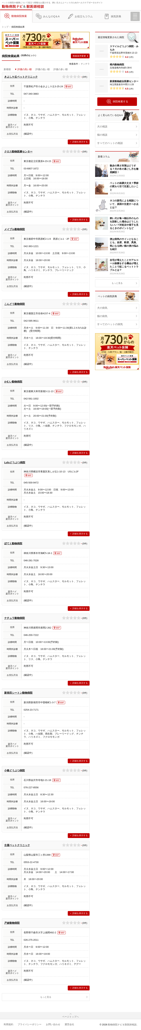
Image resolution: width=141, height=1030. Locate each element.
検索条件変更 (79, 56)
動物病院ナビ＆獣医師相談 (122, 1024)
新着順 (7, 69)
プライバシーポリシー (29, 1024)
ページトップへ (70, 1016)
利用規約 (8, 1024)
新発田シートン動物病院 (18, 692)
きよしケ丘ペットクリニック (21, 76)
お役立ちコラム (84, 16)
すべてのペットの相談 (110, 143)
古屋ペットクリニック (17, 845)
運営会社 (69, 1024)
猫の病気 (102, 316)
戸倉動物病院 (12, 922)
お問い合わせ (53, 1024)
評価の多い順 (60, 69)
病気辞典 (116, 16)
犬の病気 (102, 307)
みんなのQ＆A (51, 16)
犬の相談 (102, 126)
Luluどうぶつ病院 (14, 462)
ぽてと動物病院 (13, 543)
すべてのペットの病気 (110, 324)
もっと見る (45, 997)
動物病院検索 (19, 16)
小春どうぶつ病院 (14, 770)
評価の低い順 (42, 69)
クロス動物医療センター (18, 151)
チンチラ (85, 64)
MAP (70, 87)
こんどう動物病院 (14, 303)
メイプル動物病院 (14, 229)
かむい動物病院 (13, 381)
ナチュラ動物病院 (14, 618)
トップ (5, 27)
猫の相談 (102, 134)
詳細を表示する (80, 141)
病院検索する (117, 101)
